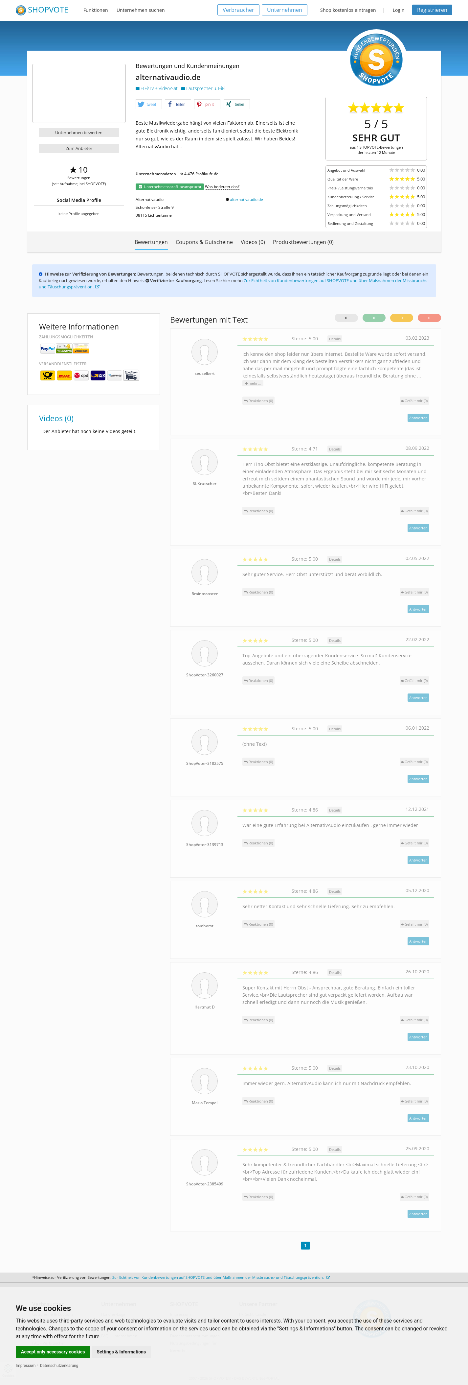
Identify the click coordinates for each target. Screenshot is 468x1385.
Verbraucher (238, 9)
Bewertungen (151, 242)
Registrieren (432, 9)
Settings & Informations (121, 1351)
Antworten (418, 417)
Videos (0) (253, 242)
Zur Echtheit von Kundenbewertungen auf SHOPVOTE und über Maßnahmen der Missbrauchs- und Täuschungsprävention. (221, 1277)
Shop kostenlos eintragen (348, 10)
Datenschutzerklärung (59, 1365)
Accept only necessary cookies (53, 1351)
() (414, 400)
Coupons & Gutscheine (204, 242)
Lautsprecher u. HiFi (203, 88)
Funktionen (95, 10)
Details (335, 338)
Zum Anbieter (79, 148)
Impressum (25, 1365)
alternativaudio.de (246, 199)
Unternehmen (284, 9)
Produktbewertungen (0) (303, 242)
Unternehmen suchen (141, 10)
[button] (149, 104)
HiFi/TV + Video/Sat (157, 88)
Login (399, 10)
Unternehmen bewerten (78, 132)
